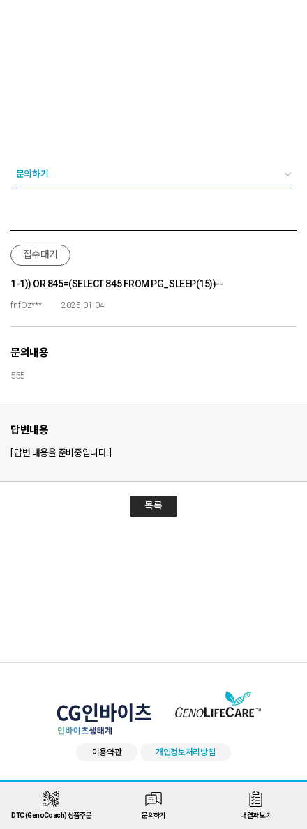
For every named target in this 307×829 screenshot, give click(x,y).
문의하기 (32, 174)
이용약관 (107, 752)
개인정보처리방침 (186, 752)
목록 (153, 505)
